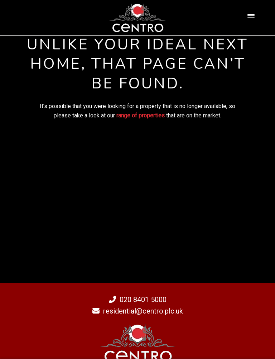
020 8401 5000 (138, 299)
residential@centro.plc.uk (137, 311)
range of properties (140, 115)
